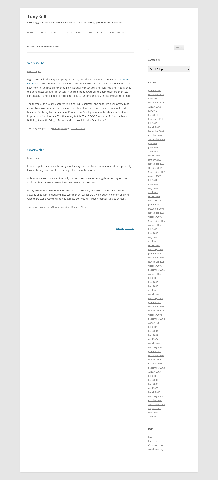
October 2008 (155, 135)
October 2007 (155, 167)
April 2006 (153, 241)
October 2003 (155, 363)
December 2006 (156, 208)
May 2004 (153, 335)
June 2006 (153, 233)
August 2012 (154, 106)
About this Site (118, 32)
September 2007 (156, 171)
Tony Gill (36, 16)
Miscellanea (95, 32)
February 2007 (155, 200)
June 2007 (153, 184)
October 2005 (155, 265)
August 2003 (154, 371)
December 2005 (156, 257)
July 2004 (152, 326)
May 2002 (153, 412)
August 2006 (154, 224)
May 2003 (153, 384)
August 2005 (154, 273)
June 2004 (153, 331)
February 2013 (155, 98)
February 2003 (155, 396)
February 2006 (155, 249)
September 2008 (156, 139)
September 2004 (156, 318)
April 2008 (153, 151)
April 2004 (153, 339)
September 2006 (156, 220)
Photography (73, 32)
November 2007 (156, 163)
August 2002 (154, 408)
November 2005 (156, 261)
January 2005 (154, 302)
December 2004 (156, 306)
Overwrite (35, 149)
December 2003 (156, 355)
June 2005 (153, 282)
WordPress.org (155, 449)
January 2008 (154, 159)
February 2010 (155, 118)
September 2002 (156, 404)
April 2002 (153, 416)
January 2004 (154, 351)
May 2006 (153, 237)
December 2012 (156, 102)
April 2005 (153, 290)
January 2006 (154, 253)
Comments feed (156, 445)
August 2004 (154, 322)
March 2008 (154, 155)
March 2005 (154, 294)
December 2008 (156, 131)
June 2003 (153, 379)
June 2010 (153, 114)
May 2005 (153, 286)
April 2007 (153, 192)
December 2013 (156, 94)
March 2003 (154, 392)
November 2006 (156, 212)
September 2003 (156, 367)
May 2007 (153, 188)
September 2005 (156, 269)
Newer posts (125, 228)
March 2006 (154, 245)
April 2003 (153, 388)
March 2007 (154, 196)
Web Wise (35, 62)
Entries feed (154, 441)
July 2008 (152, 143)
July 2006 (152, 229)
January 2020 (154, 90)
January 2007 (154, 204)
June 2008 (153, 147)
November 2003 (156, 359)
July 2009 (152, 123)
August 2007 (154, 176)
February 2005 (155, 298)
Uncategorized (59, 128)
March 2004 (154, 343)
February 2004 (155, 347)
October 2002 (155, 400)
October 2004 (155, 314)
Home (30, 32)
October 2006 (155, 216)
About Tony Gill (49, 32)
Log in (151, 437)
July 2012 (152, 110)
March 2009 (154, 127)
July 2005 (152, 278)
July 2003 (152, 375)
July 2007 (152, 180)
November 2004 (156, 310)
